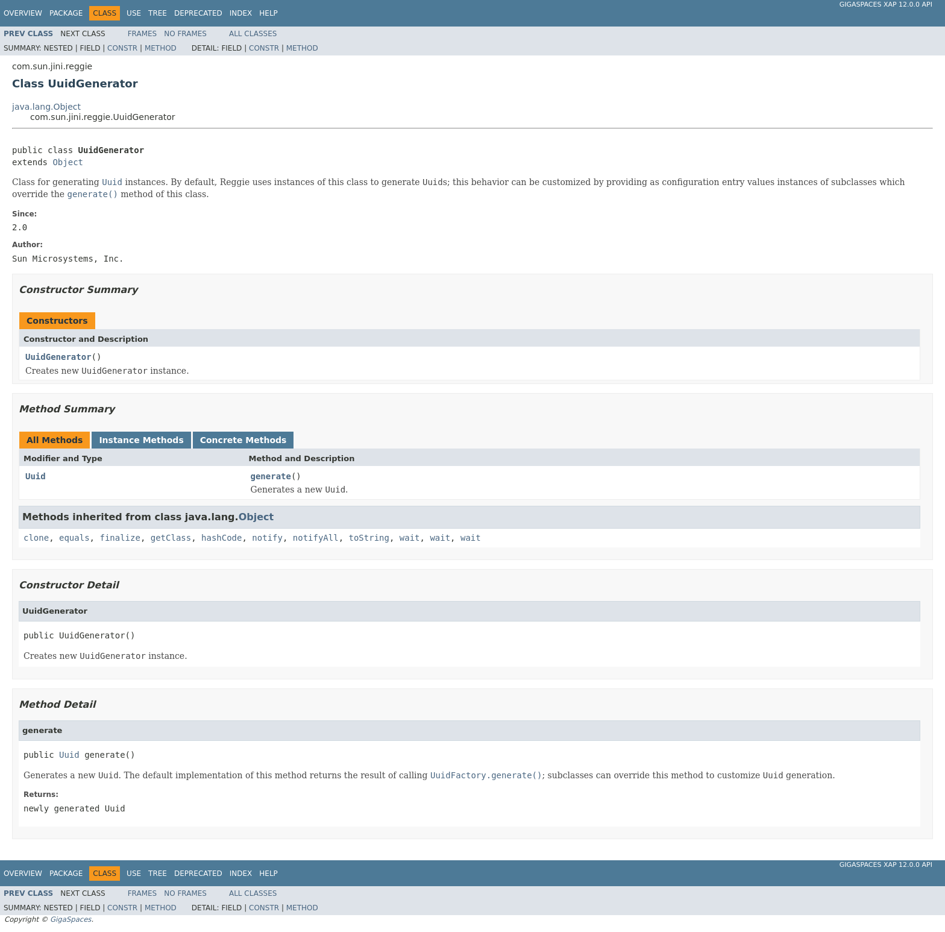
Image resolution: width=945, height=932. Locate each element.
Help (268, 13)
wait (410, 538)
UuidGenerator (58, 357)
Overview (23, 13)
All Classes (253, 34)
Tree (157, 13)
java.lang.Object (46, 107)
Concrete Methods (243, 440)
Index (241, 13)
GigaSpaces (70, 919)
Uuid (35, 476)
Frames (142, 34)
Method (161, 48)
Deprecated (198, 13)
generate (271, 476)
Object (67, 162)
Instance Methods (141, 440)
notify (267, 538)
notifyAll (316, 538)
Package (66, 13)
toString (369, 538)
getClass (171, 538)
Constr (122, 48)
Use (134, 13)
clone (36, 538)
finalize (119, 538)
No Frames (185, 34)
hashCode (221, 538)
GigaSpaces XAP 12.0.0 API (886, 4)
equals (74, 538)
